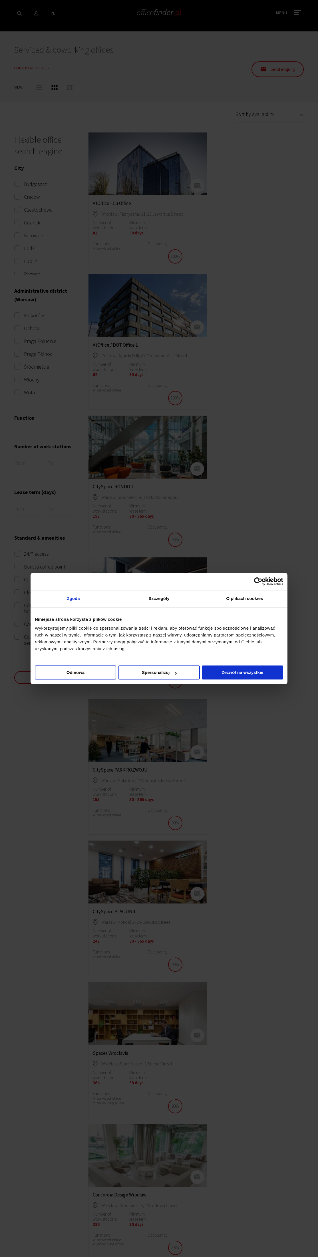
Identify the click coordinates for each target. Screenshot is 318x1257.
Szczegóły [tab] (158, 598)
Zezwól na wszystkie (242, 672)
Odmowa (75, 672)
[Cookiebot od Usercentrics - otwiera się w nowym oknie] (258, 581)
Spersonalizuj (159, 672)
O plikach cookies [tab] (244, 598)
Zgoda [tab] (73, 598)
